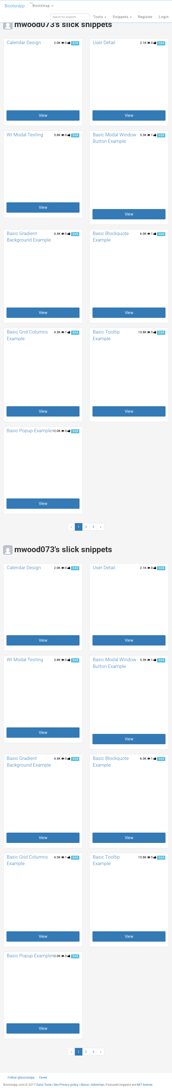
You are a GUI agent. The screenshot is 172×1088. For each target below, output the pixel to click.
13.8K (144, 332)
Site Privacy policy (66, 1084)
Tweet (43, 1077)
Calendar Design (24, 42)
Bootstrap (41, 4)
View (43, 115)
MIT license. (145, 1084)
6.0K (145, 233)
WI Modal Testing (25, 134)
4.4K (59, 233)
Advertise (97, 1084)
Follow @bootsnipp (21, 1077)
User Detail (104, 42)
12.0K (58, 431)
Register (145, 17)
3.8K (59, 135)
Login (164, 17)
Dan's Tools (44, 1084)
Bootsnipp (15, 5)
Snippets (122, 17)
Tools (99, 17)
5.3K (145, 135)
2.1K (145, 43)
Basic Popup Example (29, 430)
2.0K (59, 43)
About (84, 1084)
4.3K (59, 332)
